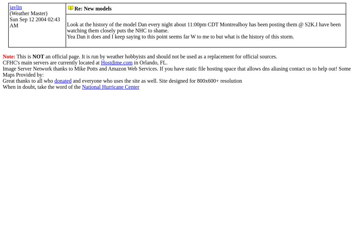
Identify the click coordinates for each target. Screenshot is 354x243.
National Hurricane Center (110, 87)
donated (63, 81)
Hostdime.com (117, 62)
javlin (16, 7)
